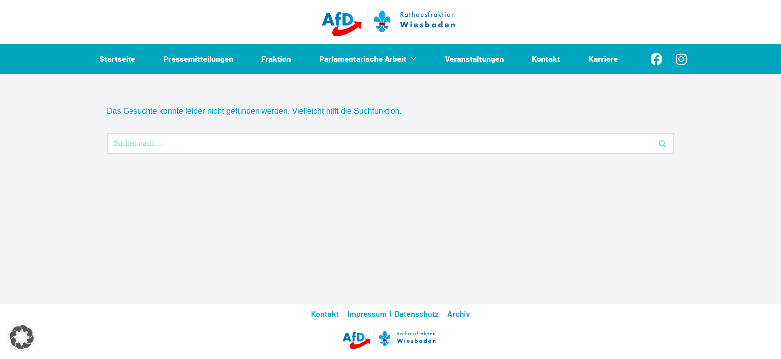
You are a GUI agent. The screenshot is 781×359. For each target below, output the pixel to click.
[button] (22, 337)
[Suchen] (379, 143)
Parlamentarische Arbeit (368, 58)
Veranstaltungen (474, 58)
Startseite (117, 58)
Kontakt (546, 58)
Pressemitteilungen (198, 58)
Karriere (603, 58)
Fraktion (276, 58)
